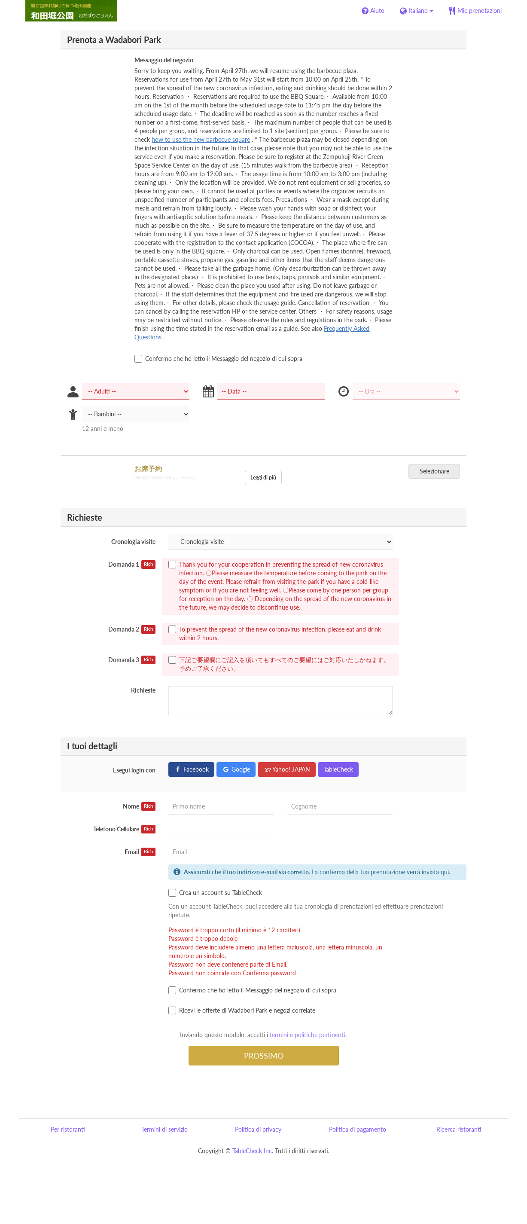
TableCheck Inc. (252, 1150)
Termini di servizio (164, 1129)
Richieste (143, 690)
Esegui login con (134, 770)
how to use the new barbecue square (201, 139)
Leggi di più (263, 477)
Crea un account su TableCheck (215, 893)
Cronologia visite (133, 541)
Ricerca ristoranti (458, 1129)
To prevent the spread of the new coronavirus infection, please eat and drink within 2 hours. (274, 633)
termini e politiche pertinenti (307, 1034)
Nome (139, 806)
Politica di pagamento (357, 1129)
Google (236, 769)
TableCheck (338, 769)
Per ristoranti (68, 1129)
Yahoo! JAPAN (286, 769)
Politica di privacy (258, 1129)
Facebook (191, 769)
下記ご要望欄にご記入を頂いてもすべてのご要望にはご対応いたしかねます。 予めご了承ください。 (279, 664)
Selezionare (437, 471)
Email (140, 852)
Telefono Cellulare (124, 829)
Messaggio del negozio (163, 60)
